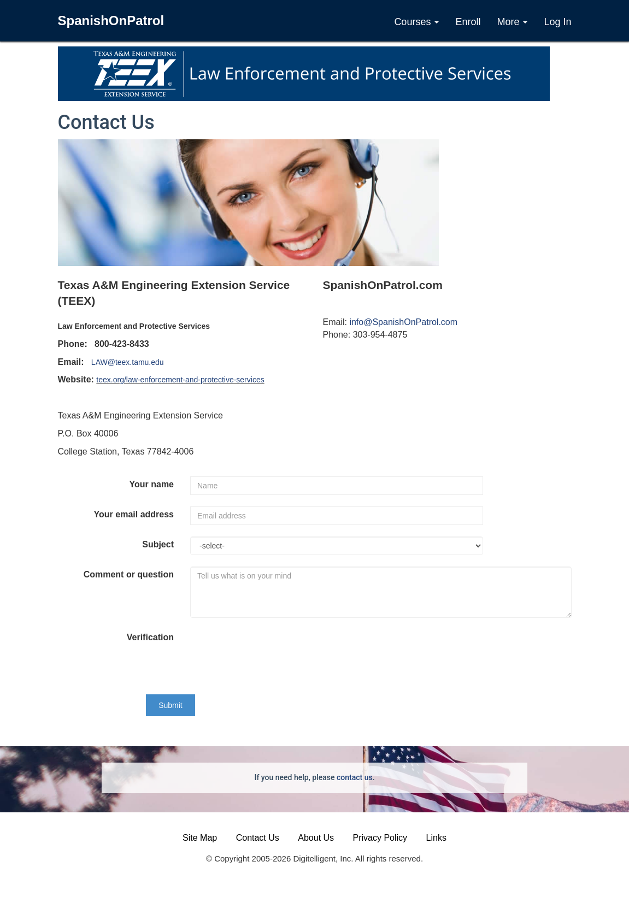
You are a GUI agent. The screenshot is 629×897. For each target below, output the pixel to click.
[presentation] (273, 649)
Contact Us (257, 837)
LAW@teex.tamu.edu (127, 362)
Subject (158, 544)
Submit (170, 705)
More (512, 21)
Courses (416, 21)
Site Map (200, 837)
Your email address (134, 514)
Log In (557, 21)
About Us (316, 837)
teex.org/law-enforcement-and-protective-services (180, 379)
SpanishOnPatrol (111, 20)
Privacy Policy (380, 837)
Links (436, 837)
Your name (152, 484)
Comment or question (129, 574)
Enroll (467, 21)
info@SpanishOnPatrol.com (403, 322)
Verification (150, 637)
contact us (355, 777)
